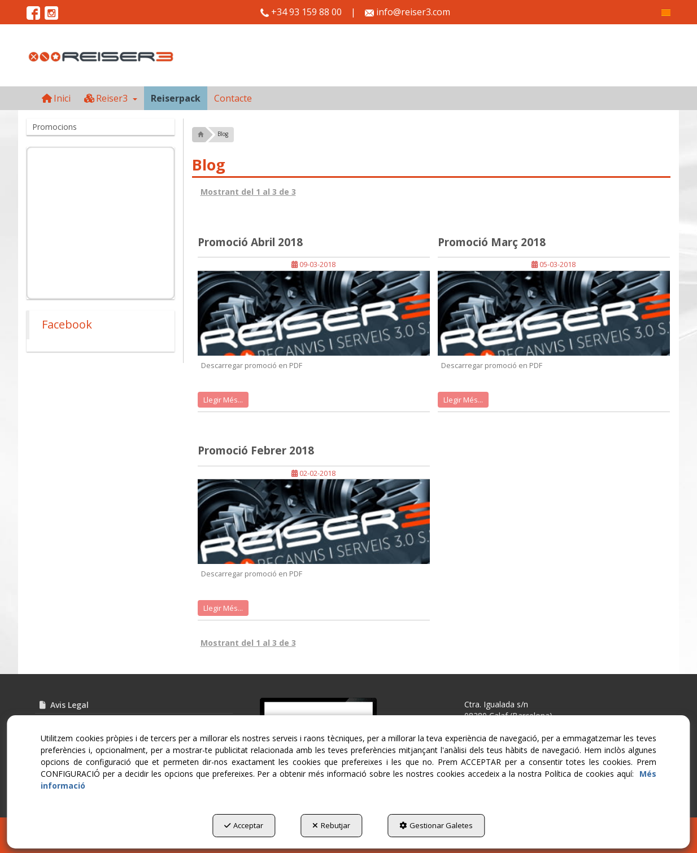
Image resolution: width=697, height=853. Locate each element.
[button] (665, 13)
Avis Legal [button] (63, 704)
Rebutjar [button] (331, 825)
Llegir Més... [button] (223, 400)
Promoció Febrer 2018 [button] (256, 450)
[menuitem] (665, 13)
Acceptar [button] (243, 825)
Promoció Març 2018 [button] (492, 242)
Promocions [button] (54, 126)
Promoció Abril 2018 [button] (250, 242)
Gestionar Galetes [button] (436, 825)
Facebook (67, 324)
